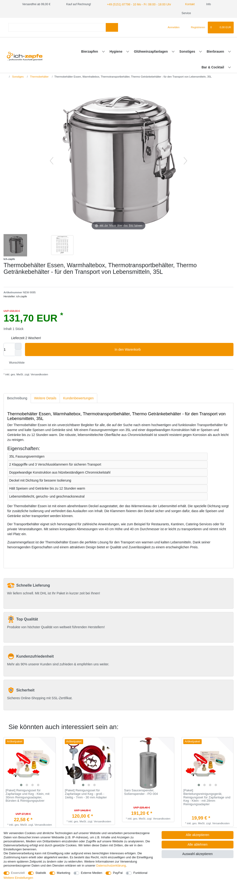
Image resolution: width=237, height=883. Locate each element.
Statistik (40, 873)
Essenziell (18, 873)
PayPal (118, 873)
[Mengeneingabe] (9, 349)
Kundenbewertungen (78, 398)
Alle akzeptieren (197, 835)
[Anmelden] (171, 27)
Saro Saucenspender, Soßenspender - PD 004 (141, 792)
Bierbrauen (216, 51)
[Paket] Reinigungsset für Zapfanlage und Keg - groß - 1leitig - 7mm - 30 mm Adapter (86, 794)
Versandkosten (39, 374)
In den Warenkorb (172, 350)
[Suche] (112, 27)
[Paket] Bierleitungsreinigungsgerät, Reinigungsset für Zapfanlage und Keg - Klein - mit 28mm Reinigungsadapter (206, 797)
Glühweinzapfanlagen (151, 51)
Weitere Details (45, 398)
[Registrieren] (195, 27)
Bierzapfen (90, 51)
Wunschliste (15, 362)
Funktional (140, 873)
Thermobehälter (39, 76)
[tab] (17, 398)
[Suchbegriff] (57, 27)
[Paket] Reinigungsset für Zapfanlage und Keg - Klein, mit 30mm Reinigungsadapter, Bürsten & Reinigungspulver (27, 795)
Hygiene (116, 51)
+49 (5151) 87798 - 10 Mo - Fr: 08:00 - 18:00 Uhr (137, 4)
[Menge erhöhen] (18, 346)
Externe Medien (91, 873)
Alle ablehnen (198, 844)
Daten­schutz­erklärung (111, 865)
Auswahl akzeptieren (197, 854)
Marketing (63, 873)
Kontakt (185, 4)
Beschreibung (17, 398)
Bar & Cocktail (213, 67)
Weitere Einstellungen (18, 877)
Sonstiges (187, 51)
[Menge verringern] (18, 352)
